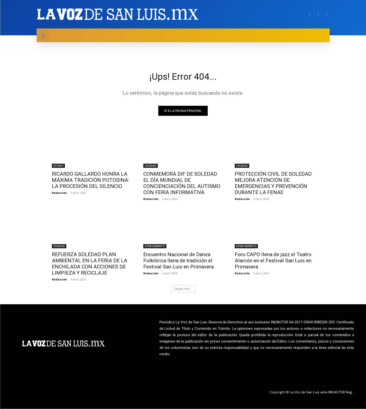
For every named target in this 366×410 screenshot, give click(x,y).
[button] (43, 35)
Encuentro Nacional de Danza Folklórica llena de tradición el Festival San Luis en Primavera (178, 261)
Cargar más (182, 290)
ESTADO (58, 166)
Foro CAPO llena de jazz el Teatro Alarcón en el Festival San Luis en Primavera (273, 261)
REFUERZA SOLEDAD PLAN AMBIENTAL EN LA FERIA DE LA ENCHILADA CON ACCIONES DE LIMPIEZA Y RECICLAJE (89, 264)
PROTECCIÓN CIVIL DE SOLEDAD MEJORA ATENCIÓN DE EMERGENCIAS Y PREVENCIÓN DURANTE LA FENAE (273, 184)
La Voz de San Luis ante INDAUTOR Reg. (321, 393)
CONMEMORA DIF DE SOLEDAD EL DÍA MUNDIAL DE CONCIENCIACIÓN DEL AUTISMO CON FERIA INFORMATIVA (181, 184)
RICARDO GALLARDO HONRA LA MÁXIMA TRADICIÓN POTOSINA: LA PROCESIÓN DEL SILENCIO (90, 181)
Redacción (59, 194)
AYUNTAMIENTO (155, 247)
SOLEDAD (150, 166)
